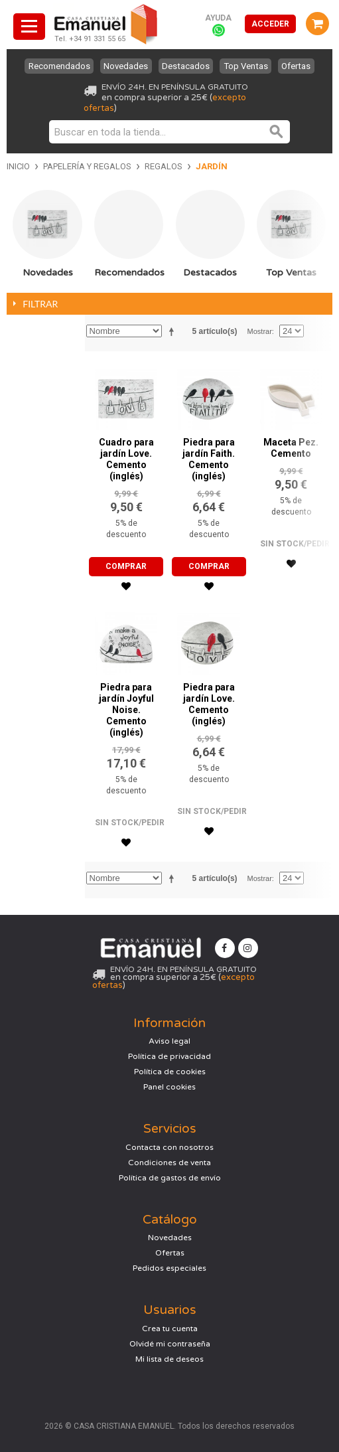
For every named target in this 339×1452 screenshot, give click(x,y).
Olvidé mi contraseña (169, 1343)
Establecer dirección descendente (174, 331)
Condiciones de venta (169, 1162)
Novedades (124, 66)
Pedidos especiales (169, 1268)
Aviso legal (169, 1041)
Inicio (18, 166)
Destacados (186, 66)
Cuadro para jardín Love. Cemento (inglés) (126, 459)
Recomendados (57, 66)
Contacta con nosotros (169, 1147)
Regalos (163, 166)
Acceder (270, 24)
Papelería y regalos (87, 166)
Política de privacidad (169, 1056)
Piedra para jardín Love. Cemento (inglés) (209, 704)
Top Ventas (247, 66)
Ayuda (218, 18)
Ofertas (298, 66)
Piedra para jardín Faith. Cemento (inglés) (208, 459)
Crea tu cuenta (170, 1328)
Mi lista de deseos (169, 1359)
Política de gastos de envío (170, 1177)
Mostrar (259, 331)
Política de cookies (170, 1071)
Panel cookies (169, 1086)
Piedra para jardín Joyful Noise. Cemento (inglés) (126, 710)
